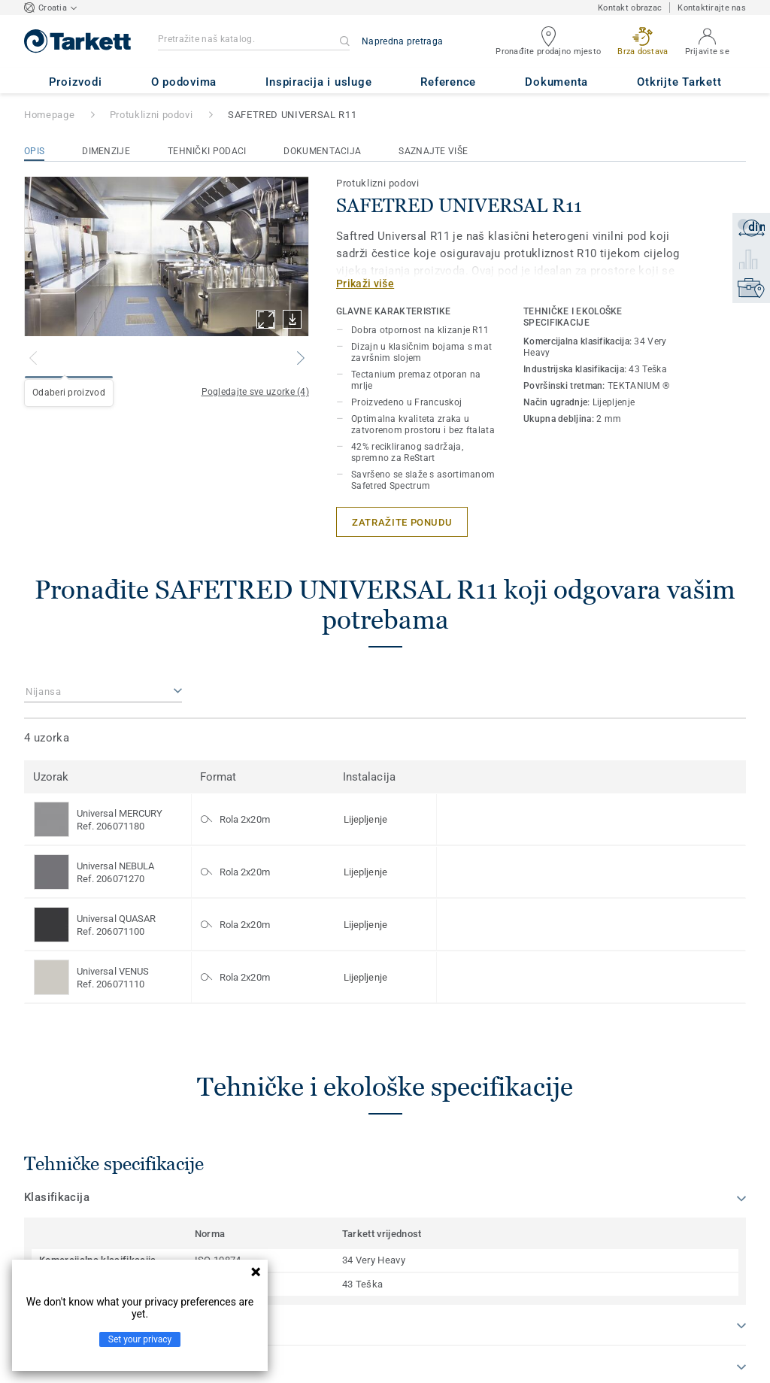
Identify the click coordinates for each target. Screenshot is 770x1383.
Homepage (49, 114)
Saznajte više (433, 151)
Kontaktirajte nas (712, 8)
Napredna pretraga (402, 41)
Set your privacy (139, 1339)
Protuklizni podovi (151, 114)
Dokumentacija (322, 151)
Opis (34, 151)
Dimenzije (106, 151)
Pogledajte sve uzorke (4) (256, 392)
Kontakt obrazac (630, 8)
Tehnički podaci (207, 151)
